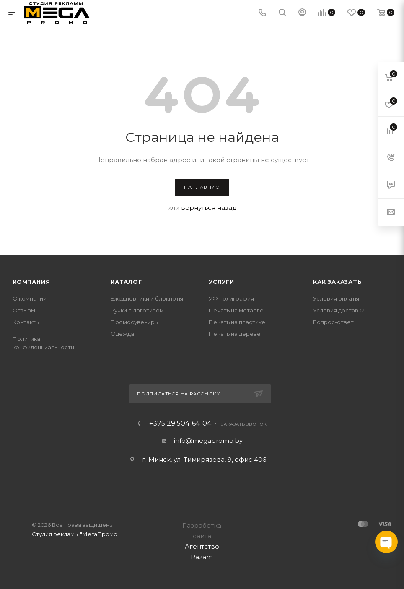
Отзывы (24, 310)
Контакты (26, 322)
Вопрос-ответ (333, 322)
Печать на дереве (235, 333)
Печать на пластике (237, 322)
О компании (30, 298)
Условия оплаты (336, 298)
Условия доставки (339, 310)
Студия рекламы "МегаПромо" (75, 534)
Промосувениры (135, 322)
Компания (31, 281)
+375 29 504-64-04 (180, 423)
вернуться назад (209, 208)
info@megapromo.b (206, 441)
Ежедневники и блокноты (147, 298)
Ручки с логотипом (137, 310)
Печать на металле (236, 310)
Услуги (221, 281)
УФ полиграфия (231, 298)
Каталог (126, 281)
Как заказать (337, 281)
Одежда (122, 333)
